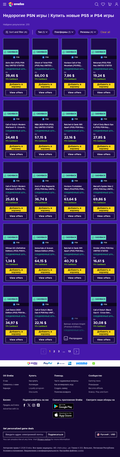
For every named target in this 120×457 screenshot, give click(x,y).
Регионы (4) (88, 32)
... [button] (64, 351)
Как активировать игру (64, 385)
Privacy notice (44, 439)
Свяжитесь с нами (11, 385)
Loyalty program (36, 388)
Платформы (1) (64, 32)
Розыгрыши (93, 385)
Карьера (6, 388)
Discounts (33, 392)
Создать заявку (60, 388)
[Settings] (106, 434)
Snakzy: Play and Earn (98, 392)
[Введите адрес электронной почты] (24, 434)
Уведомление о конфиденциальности (41, 451)
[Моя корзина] (109, 4)
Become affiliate (95, 388)
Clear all (105, 32)
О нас (5, 381)
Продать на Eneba (11, 405)
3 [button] (59, 351)
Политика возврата (62, 392)
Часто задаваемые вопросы (66, 381)
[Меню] (4, 4)
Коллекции (33, 385)
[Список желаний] (103, 4)
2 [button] (54, 351)
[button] (76, 351)
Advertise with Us (11, 409)
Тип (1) (43, 32)
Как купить (33, 381)
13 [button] (69, 351)
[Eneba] (16, 4)
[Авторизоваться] (116, 4)
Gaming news (94, 381)
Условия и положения (13, 451)
